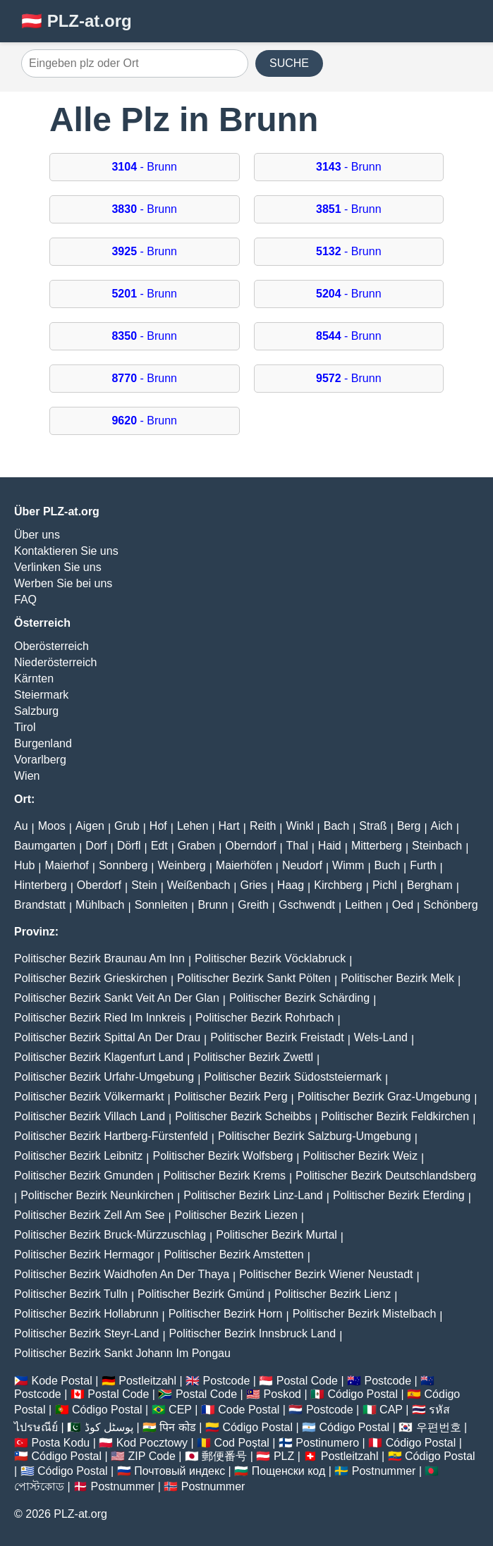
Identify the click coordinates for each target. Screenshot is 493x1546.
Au (21, 826)
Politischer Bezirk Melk (397, 978)
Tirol (25, 727)
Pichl (384, 885)
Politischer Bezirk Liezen (236, 1215)
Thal (297, 846)
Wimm (348, 865)
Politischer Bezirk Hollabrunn (86, 1314)
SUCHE (289, 63)
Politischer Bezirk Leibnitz (78, 1156)
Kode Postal (61, 1381)
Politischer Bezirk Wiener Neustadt (326, 1274)
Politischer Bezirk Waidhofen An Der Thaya (121, 1274)
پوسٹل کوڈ (109, 1427)
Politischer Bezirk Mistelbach (365, 1314)
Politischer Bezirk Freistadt (276, 1037)
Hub (24, 865)
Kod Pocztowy (152, 1443)
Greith (253, 905)
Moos (52, 826)
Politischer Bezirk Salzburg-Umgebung (314, 1136)
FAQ (25, 600)
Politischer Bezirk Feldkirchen (395, 1116)
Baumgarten (44, 846)
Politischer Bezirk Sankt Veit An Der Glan (116, 998)
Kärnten (34, 679)
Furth (423, 865)
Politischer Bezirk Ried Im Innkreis (99, 1018)
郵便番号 (224, 1456)
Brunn (212, 905)
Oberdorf (99, 885)
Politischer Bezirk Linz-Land (252, 1195)
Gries (253, 885)
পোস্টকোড (39, 1486)
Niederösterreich (55, 662)
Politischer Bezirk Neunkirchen (97, 1195)
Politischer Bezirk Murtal (276, 1235)
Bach (336, 826)
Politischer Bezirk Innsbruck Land (252, 1333)
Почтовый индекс (179, 1471)
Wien (26, 776)
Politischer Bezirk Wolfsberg (222, 1156)
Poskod (282, 1394)
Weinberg (181, 865)
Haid (329, 846)
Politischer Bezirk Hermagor (84, 1254)
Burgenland (43, 743)
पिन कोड (177, 1427)
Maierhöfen (244, 865)
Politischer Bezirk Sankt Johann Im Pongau (122, 1353)
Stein (144, 885)
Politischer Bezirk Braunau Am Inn (99, 958)
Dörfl (129, 846)
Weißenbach (199, 885)
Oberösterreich (51, 646)
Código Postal (362, 1394)
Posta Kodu (60, 1443)
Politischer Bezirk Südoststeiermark (293, 1077)
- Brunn (144, 167)
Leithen (363, 905)
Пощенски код (289, 1471)
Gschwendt (307, 905)
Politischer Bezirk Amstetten (233, 1254)
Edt (159, 846)
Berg (409, 826)
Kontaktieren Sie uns (66, 551)
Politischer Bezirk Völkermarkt (89, 1097)
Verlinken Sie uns (58, 567)
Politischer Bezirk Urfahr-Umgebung (104, 1077)
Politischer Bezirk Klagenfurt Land (98, 1057)
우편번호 (438, 1427)
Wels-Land (381, 1037)
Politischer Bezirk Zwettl (253, 1057)
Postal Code (307, 1381)
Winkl (299, 826)
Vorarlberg (40, 760)
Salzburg (36, 711)
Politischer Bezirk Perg (231, 1097)
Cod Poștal (241, 1443)
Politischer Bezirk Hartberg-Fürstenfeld (111, 1136)
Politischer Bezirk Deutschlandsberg (386, 1176)
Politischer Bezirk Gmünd (201, 1294)
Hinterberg (40, 885)
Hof (158, 826)
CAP (391, 1410)
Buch (387, 865)
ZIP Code (152, 1456)
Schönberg (450, 905)
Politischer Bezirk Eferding (399, 1195)
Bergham (430, 885)
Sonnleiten (161, 905)
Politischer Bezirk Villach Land (89, 1116)
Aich (442, 826)
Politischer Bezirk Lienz (332, 1294)
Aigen (89, 826)
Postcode (226, 1381)
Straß (373, 826)
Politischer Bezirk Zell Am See (89, 1215)
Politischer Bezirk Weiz (360, 1156)
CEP (180, 1410)
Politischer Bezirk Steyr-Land (86, 1333)
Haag (290, 885)
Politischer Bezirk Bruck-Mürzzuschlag (110, 1235)
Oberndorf (250, 846)
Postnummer (384, 1471)
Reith (263, 826)
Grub (127, 826)
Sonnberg (123, 865)
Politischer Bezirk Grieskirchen (90, 978)
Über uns (37, 535)
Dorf (95, 846)
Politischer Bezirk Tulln (71, 1294)
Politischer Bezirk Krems (225, 1176)
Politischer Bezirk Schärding (299, 998)
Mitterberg (376, 846)
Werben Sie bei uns (63, 583)
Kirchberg (338, 885)
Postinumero (327, 1443)
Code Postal (248, 1410)
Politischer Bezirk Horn (226, 1314)
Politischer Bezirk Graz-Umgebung (384, 1097)
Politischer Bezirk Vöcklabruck (270, 958)
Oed (402, 905)
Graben (196, 846)
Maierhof (67, 865)
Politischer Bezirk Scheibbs (243, 1116)
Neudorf (302, 865)
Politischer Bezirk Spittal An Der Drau (107, 1037)
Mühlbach (99, 905)
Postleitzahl (147, 1381)
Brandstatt (40, 905)
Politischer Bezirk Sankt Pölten (254, 978)
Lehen (193, 826)
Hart (229, 826)
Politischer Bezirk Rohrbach (264, 1018)
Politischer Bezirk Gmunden (83, 1176)
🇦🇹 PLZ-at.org (76, 20)
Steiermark (41, 695)
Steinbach (437, 846)
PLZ (284, 1456)
